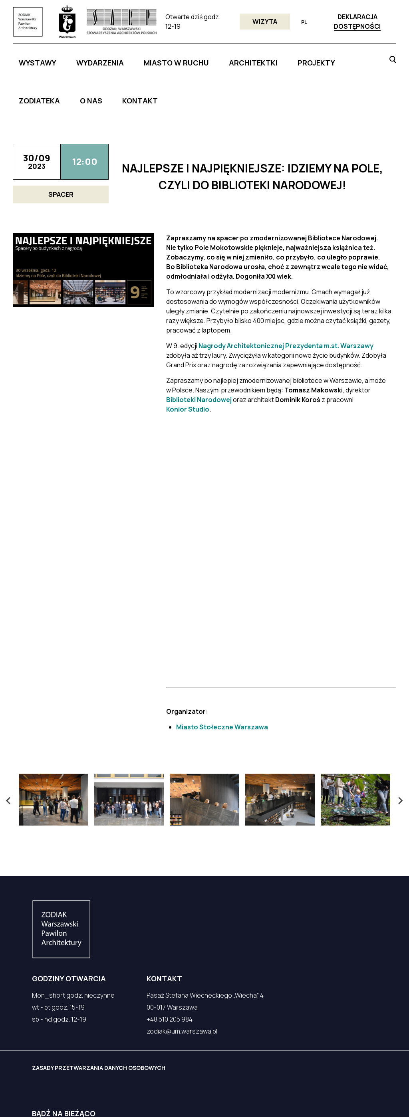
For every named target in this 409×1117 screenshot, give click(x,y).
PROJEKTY (247, 58)
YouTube (138, 1069)
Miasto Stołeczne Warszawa (222, 602)
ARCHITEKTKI (206, 58)
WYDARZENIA (103, 58)
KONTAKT (347, 58)
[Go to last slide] (9, 676)
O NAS (318, 58)
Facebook (48, 1069)
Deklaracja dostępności (357, 21)
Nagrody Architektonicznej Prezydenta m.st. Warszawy (286, 298)
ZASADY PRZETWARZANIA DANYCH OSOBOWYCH (107, 943)
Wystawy (62, 58)
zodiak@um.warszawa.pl (182, 906)
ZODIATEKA (286, 58)
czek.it (50, 1100)
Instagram (94, 1069)
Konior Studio (187, 362)
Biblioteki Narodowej (199, 352)
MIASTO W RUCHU (154, 58)
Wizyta (264, 21)
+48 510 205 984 (170, 894)
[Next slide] (400, 676)
